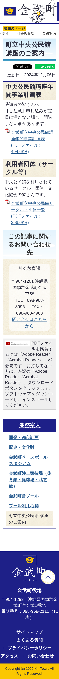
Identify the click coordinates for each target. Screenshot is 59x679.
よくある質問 (30, 640)
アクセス (9, 655)
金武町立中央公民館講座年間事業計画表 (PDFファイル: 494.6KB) (32, 142)
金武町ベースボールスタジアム (28, 460)
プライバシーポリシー (29, 647)
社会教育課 (25, 34)
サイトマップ (29, 632)
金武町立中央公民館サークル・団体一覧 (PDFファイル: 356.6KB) (32, 213)
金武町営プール (24, 496)
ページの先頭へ (48, 577)
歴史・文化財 (21, 447)
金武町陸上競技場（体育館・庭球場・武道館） (30, 480)
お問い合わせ (41, 655)
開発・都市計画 (24, 437)
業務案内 (49, 34)
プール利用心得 (24, 505)
